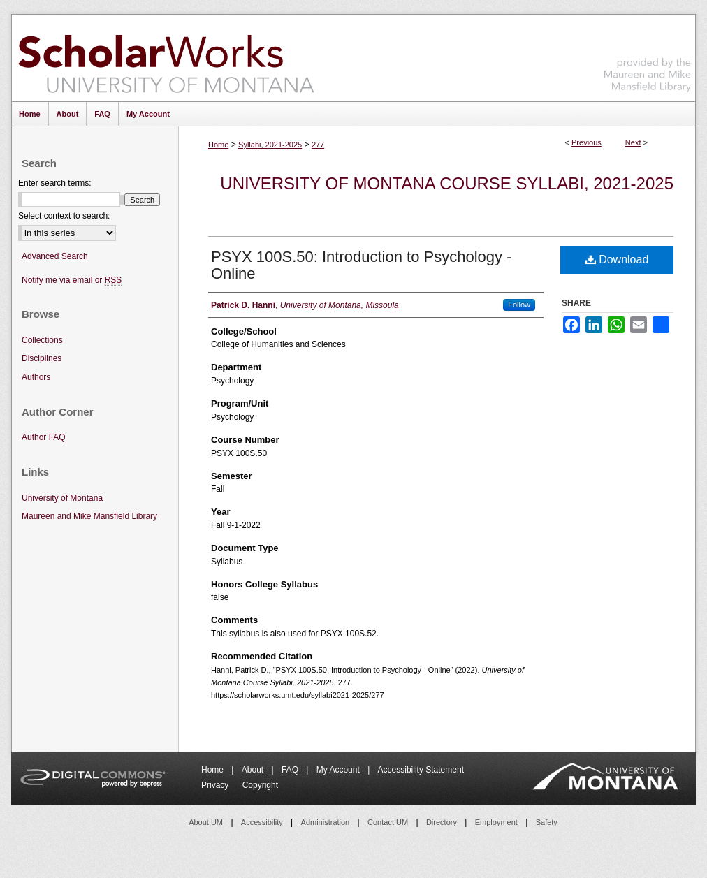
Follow (519, 304)
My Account (339, 770)
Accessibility (262, 822)
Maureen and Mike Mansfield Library (647, 55)
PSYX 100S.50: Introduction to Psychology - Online (361, 265)
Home (218, 144)
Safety (546, 822)
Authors (36, 377)
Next (633, 142)
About (254, 770)
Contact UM (387, 822)
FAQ (291, 770)
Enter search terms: (55, 183)
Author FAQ (44, 437)
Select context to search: (64, 216)
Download (617, 259)
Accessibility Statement (421, 770)
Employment (496, 822)
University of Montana (62, 498)
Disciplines (41, 358)
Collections (42, 340)
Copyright (260, 785)
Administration (325, 822)
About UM (206, 822)
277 (318, 144)
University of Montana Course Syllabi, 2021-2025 (446, 183)
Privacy (216, 785)
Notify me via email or (72, 280)
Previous (586, 142)
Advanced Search (55, 256)
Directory (441, 822)
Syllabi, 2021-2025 (270, 144)
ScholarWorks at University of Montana (166, 58)
